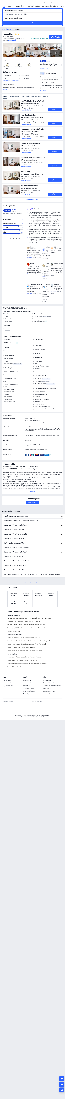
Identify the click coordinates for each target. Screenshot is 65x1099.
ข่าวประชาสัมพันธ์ (27, 683)
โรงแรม (32, 583)
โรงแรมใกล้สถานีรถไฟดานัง (37, 650)
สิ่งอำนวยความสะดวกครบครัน (11, 80)
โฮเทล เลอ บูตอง (49, 618)
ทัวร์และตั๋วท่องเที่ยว (34, 6)
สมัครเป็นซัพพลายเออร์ (49, 691)
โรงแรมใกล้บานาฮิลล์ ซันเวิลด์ (15, 641)
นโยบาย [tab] (45, 96)
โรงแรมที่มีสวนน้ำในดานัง (30, 660)
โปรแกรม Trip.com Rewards (50, 683)
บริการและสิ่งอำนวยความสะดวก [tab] (31, 96)
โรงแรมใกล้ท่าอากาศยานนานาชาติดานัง (17, 650)
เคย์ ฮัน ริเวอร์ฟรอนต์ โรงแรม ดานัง (36, 628)
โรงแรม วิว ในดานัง (36, 657)
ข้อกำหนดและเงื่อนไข (28, 688)
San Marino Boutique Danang (14, 624)
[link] (44, 2)
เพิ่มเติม (5, 89)
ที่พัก (4, 6)
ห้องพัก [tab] (5, 96)
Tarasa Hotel (8, 34)
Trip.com (27, 583)
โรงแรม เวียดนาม (40, 583)
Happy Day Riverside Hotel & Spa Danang (17, 618)
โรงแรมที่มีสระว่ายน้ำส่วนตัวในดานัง (38, 663)
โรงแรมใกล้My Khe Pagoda (28, 647)
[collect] (61, 1078)
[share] (61, 1084)
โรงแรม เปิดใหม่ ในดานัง (22, 657)
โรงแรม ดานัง (50, 583)
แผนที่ (62, 6)
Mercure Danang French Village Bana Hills (34, 624)
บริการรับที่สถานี (38, 316)
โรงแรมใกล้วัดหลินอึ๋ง (40, 644)
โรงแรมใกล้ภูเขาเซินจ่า (46, 641)
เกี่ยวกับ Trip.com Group (29, 694)
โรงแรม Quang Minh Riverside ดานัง (16, 628)
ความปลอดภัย (46, 694)
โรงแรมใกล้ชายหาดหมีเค (27, 644)
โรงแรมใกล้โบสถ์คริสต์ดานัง (31, 641)
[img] (14, 50)
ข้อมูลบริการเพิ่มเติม (8, 685)
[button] (48, 2)
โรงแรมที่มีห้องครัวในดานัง (14, 667)
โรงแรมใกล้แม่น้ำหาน (13, 637)
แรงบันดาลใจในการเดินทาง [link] (50, 6)
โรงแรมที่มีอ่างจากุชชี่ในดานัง (15, 660)
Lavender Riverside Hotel (13, 631)
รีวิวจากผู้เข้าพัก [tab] (14, 96)
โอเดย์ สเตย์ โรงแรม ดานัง (36, 618)
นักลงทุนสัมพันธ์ (47, 680)
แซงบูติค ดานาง (11, 621)
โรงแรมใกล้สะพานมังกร (13, 647)
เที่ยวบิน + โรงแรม (20, 6)
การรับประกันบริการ (8, 683)
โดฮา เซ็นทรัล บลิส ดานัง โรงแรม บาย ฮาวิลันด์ (29, 621)
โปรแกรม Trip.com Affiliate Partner (52, 685)
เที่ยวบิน (10, 6)
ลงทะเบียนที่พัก (47, 688)
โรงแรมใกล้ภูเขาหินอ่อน (13, 644)
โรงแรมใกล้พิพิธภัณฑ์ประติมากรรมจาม (30, 637)
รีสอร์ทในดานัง (11, 657)
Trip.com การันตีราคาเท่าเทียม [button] (40, 38)
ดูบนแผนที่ (43, 90)
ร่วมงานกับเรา (26, 685)
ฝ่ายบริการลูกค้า (7, 680)
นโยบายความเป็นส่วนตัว (29, 691)
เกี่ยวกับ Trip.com (27, 680)
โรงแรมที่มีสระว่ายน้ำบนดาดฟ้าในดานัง (17, 663)
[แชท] (61, 1089)
